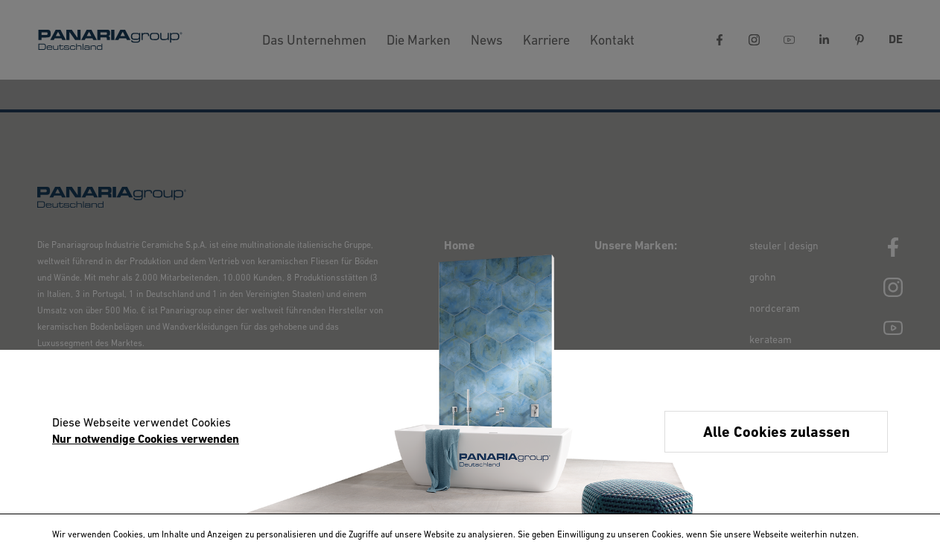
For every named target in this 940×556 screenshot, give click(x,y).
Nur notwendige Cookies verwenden (145, 440)
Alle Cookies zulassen (776, 433)
